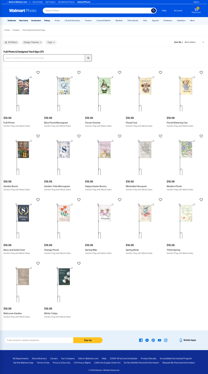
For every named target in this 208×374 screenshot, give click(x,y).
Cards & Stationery (72, 20)
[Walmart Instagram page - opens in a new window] (165, 340)
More (192, 20)
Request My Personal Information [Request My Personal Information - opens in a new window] (178, 362)
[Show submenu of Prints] (61, 20)
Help (164, 10)
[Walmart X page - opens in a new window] (147, 340)
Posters (88, 20)
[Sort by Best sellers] (194, 42)
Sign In (196, 2)
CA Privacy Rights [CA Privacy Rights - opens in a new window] (82, 362)
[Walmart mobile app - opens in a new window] (187, 340)
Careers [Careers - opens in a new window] (54, 358)
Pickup (47, 20)
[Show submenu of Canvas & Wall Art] (112, 20)
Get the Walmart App (23, 362)
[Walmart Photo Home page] (23, 11)
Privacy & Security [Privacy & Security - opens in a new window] (61, 362)
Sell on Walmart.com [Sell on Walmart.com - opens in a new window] (88, 358)
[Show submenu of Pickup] (51, 20)
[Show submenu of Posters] (93, 20)
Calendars (181, 20)
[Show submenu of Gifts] (148, 20)
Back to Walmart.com (17, 2)
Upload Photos (83, 2)
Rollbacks (12, 20)
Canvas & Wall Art (103, 20)
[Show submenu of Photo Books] (139, 20)
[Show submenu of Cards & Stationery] (81, 20)
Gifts (145, 20)
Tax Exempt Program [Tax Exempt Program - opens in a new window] (182, 358)
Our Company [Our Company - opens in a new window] (68, 358)
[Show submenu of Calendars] (186, 20)
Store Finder (38, 2)
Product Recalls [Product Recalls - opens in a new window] (148, 358)
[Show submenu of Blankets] (124, 20)
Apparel (155, 20)
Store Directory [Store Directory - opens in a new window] (39, 358)
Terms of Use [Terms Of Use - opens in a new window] (43, 362)
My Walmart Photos (66, 2)
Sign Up (88, 340)
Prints (57, 20)
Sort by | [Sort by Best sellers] (178, 42)
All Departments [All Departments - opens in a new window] (20, 358)
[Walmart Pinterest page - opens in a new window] (153, 340)
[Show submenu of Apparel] (160, 20)
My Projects (50, 2)
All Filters (11, 42)
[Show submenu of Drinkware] (173, 20)
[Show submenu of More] (196, 20)
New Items (23, 20)
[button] (22, 72)
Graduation (36, 20)
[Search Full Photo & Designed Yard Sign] (44, 58)
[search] (88, 58)
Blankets (119, 20)
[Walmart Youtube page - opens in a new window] (159, 340)
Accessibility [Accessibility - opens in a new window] (166, 358)
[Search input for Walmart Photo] (97, 10)
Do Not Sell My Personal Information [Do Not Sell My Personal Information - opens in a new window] (141, 362)
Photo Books (133, 20)
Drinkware (168, 20)
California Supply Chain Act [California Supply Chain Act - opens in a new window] (107, 362)
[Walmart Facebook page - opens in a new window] (141, 340)
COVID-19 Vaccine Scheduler (124, 358)
